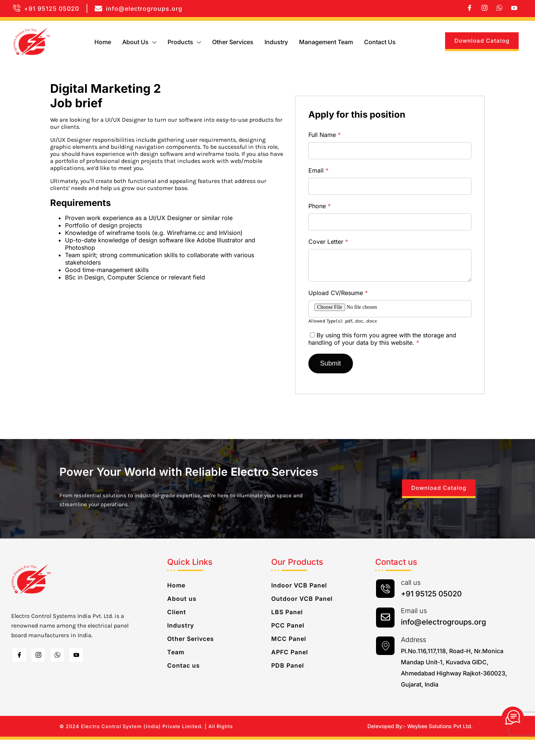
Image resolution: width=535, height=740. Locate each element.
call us (411, 583)
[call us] (385, 589)
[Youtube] (514, 8)
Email (318, 170)
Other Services (232, 42)
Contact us (380, 42)
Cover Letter (328, 241)
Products (184, 42)
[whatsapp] (499, 8)
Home (102, 42)
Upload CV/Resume (338, 293)
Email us (414, 611)
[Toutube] (76, 655)
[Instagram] (484, 8)
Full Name (324, 134)
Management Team (326, 42)
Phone (319, 206)
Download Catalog (481, 40)
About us (139, 42)
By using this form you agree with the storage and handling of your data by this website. (382, 338)
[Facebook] (469, 8)
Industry (276, 42)
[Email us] (385, 618)
